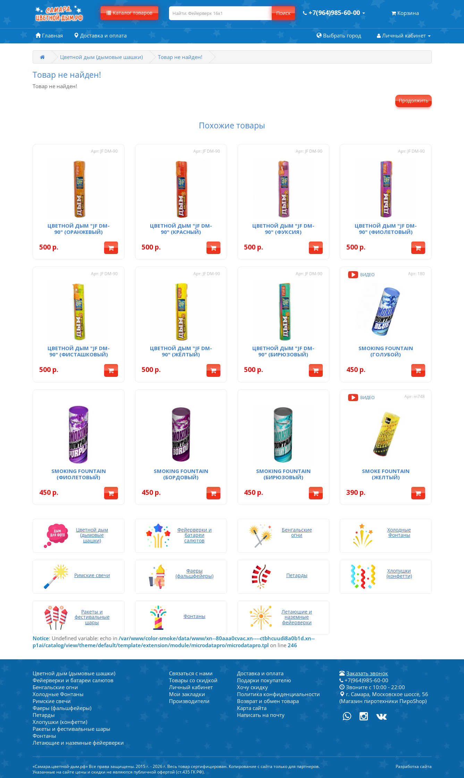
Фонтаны (44, 735)
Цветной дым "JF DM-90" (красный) (181, 228)
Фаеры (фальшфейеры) (62, 707)
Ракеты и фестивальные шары (71, 728)
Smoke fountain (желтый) (386, 474)
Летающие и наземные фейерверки (78, 742)
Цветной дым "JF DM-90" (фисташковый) (79, 351)
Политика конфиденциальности (278, 694)
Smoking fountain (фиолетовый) (78, 474)
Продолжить (413, 100)
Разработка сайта (414, 766)
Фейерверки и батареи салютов (73, 680)
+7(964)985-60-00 (363, 680)
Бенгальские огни (55, 687)
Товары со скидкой (193, 680)
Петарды (44, 714)
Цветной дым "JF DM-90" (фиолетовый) (386, 228)
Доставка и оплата (260, 673)
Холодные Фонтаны (58, 694)
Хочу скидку (252, 687)
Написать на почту (261, 714)
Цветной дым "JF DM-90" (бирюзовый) (283, 351)
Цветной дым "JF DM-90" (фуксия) (283, 228)
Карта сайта (252, 707)
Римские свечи (52, 700)
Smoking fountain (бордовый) (181, 474)
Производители (189, 700)
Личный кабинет (191, 687)
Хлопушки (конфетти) (60, 721)
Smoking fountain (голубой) (385, 351)
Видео (360, 275)
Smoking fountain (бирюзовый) (283, 474)
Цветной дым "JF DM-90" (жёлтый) (181, 351)
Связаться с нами (191, 673)
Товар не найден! (180, 56)
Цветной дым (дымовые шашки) (101, 56)
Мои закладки (187, 694)
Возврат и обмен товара (268, 700)
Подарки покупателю (264, 680)
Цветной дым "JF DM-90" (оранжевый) (79, 228)
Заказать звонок (367, 673)
